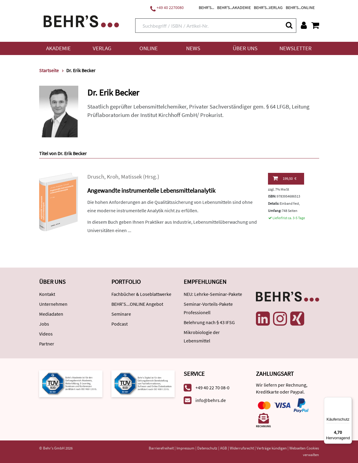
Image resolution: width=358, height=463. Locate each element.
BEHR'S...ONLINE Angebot (137, 304)
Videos (46, 334)
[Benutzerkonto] (304, 25)
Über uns (245, 48)
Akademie (58, 48)
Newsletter (295, 48)
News (193, 48)
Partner (46, 344)
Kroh (112, 176)
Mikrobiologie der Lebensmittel (202, 336)
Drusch (95, 176)
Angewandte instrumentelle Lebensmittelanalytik (151, 190)
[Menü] (348, 400)
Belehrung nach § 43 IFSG (209, 322)
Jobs (44, 324)
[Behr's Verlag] (81, 20)
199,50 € (284, 178)
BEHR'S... (206, 7)
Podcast (119, 324)
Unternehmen (53, 304)
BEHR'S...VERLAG (268, 7)
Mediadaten (51, 314)
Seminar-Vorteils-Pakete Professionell (208, 308)
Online (148, 48)
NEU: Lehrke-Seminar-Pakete (213, 294)
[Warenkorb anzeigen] (315, 25)
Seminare (121, 314)
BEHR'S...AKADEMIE (234, 7)
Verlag (102, 48)
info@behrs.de (210, 400)
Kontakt (47, 294)
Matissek (131, 176)
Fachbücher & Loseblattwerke (141, 294)
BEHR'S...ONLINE (300, 7)
